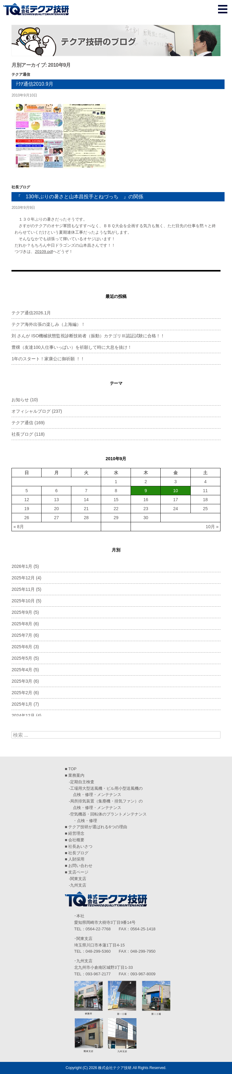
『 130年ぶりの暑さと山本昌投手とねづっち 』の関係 (79, 196)
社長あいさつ (80, 846)
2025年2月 (21, 692)
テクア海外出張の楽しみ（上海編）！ (48, 324)
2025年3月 (21, 681)
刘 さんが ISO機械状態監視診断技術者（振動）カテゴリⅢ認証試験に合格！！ (88, 335)
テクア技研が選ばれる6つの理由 (97, 827)
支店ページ (78, 872)
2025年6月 (21, 646)
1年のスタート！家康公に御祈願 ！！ (48, 358)
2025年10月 (23, 600)
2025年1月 (21, 704)
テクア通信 (20, 74)
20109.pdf (44, 251)
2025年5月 (21, 658)
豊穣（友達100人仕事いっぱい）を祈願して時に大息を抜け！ (71, 347)
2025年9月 (21, 612)
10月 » (212, 526)
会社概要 (76, 840)
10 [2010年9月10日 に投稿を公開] (175, 490)
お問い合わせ (80, 865)
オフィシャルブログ (31, 411)
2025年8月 (21, 623)
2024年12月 (23, 715)
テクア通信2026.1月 (31, 312)
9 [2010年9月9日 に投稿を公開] (146, 490)
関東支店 (78, 878)
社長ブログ (20, 187)
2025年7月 (21, 635)
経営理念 (76, 833)
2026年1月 (21, 566)
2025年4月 (21, 669)
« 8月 (18, 526)
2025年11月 (23, 589)
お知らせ (20, 399)
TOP (72, 768)
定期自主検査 (82, 782)
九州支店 (78, 885)
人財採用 (76, 859)
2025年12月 (23, 577)
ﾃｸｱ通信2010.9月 (34, 84)
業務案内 (76, 775)
